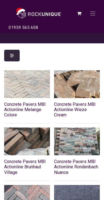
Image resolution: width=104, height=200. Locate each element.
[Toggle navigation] (92, 13)
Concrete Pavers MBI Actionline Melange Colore (25, 110)
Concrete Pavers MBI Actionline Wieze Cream (75, 110)
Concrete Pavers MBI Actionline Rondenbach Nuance (76, 167)
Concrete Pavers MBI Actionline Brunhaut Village (25, 167)
